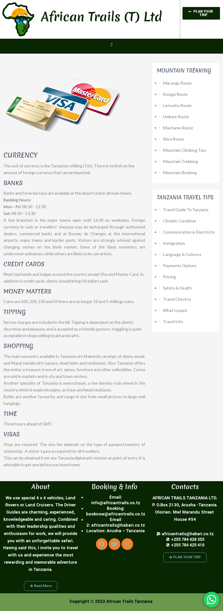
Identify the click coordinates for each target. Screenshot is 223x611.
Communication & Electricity (189, 232)
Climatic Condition (179, 220)
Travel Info (173, 321)
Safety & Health (177, 287)
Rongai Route (175, 94)
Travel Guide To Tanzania (185, 209)
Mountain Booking (180, 172)
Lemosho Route (177, 105)
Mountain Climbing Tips (184, 150)
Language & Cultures (182, 254)
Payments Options (179, 265)
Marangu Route (177, 83)
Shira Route (173, 139)
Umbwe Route (176, 116)
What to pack (175, 310)
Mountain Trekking (180, 161)
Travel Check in (177, 299)
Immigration (174, 243)
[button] (111, 45)
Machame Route (178, 127)
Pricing (169, 276)
